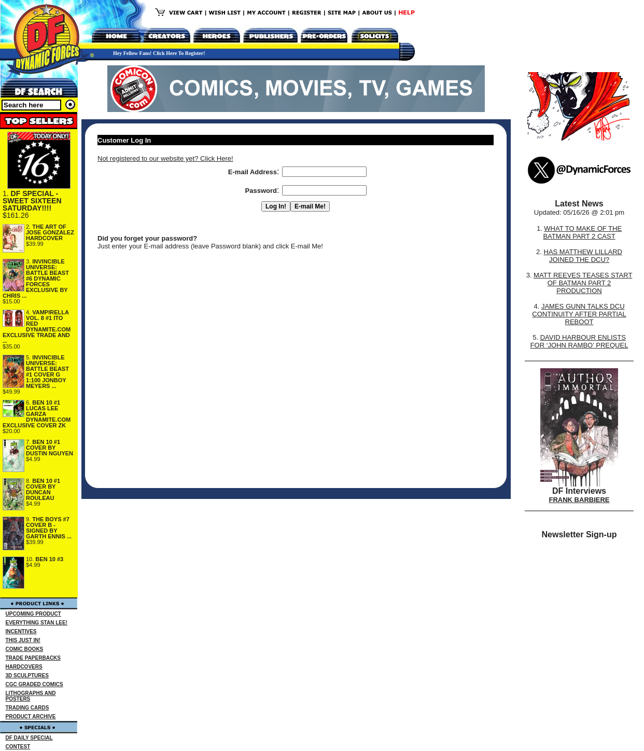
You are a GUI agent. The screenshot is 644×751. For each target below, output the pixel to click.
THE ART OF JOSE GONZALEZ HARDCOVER (50, 232)
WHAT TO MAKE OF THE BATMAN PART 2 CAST (582, 232)
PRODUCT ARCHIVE (31, 716)
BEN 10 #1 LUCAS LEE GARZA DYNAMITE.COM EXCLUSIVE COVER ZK (37, 413)
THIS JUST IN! (23, 640)
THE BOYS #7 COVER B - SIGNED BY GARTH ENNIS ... (49, 527)
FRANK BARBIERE (579, 500)
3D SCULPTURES (27, 675)
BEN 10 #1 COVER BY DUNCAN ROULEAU (43, 489)
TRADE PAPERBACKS (33, 658)
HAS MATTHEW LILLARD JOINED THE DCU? (583, 255)
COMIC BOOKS (25, 649)
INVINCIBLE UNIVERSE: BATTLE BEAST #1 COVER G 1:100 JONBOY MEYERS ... (47, 371)
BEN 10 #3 (49, 559)
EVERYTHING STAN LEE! (36, 622)
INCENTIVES (21, 631)
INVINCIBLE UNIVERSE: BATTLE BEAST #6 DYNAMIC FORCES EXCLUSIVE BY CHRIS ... (36, 278)
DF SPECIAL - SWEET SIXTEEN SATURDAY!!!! (32, 200)
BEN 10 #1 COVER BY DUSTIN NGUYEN (49, 447)
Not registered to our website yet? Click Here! (165, 158)
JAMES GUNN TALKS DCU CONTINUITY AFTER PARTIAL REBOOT (579, 314)
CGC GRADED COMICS (34, 684)
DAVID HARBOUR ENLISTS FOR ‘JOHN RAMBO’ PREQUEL (579, 341)
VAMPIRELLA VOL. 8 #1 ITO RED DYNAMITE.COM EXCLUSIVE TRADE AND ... (37, 326)
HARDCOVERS (24, 667)
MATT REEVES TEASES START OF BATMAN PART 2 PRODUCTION (583, 283)
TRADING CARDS (27, 708)
